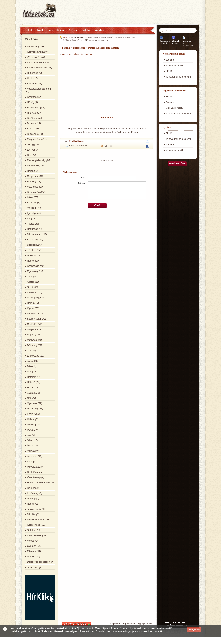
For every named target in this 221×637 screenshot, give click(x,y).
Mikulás (31, 514)
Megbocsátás (34, 139)
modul (176, 42)
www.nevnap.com (101, 40)
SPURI (169, 71)
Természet (32, 567)
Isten (29, 461)
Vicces (30, 540)
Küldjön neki (68, 40)
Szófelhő (86, 30)
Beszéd (31, 128)
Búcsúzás (32, 133)
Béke (30, 366)
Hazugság (32, 229)
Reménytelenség (36, 160)
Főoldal (28, 30)
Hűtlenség (32, 73)
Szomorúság (34, 318)
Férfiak (31, 413)
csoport (165, 42)
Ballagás (32, 487)
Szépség (32, 244)
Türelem (31, 250)
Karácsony (33, 493)
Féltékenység (34, 107)
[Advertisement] (107, 85)
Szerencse (33, 165)
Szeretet (31, 313)
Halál (30, 170)
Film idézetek (34, 535)
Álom (30, 361)
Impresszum (129, 623)
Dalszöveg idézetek (37, 561)
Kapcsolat (115, 623)
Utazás (31, 255)
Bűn (29, 371)
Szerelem (32, 46)
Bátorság (32, 345)
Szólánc (170, 59)
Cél (29, 350)
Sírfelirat (31, 530)
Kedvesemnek (35, 51)
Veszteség (32, 186)
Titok (29, 276)
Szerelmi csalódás (37, 67)
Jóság (30, 144)
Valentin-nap (34, 477)
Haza (30, 387)
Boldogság (33, 297)
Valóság (31, 207)
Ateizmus (32, 456)
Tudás (30, 223)
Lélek (30, 197)
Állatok (30, 281)
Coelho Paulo (76, 141)
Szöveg (81, 183)
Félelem (31, 551)
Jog (29, 435)
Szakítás (32, 96)
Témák (40, 30)
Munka (30, 424)
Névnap (31, 498)
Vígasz (31, 334)
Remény (31, 181)
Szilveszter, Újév (36, 519)
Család (31, 392)
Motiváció (32, 340)
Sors (29, 155)
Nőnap (30, 503)
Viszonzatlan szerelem (39, 88)
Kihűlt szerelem (35, 62)
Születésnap (34, 472)
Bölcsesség (33, 192)
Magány (31, 329)
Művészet (32, 466)
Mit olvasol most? (174, 65)
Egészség (32, 271)
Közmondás (33, 524)
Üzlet (30, 445)
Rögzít (97, 206)
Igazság (31, 213)
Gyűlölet (31, 546)
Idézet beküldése (56, 30)
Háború (31, 382)
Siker (30, 440)
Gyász (30, 308)
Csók (30, 78)
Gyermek (32, 403)
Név (83, 178)
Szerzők (73, 30)
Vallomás (32, 83)
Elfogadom (194, 629)
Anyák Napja (34, 509)
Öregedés (32, 176)
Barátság (32, 118)
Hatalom (31, 376)
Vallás (30, 450)
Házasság (32, 408)
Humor (30, 260)
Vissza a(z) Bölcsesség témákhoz (77, 54)
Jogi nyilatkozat (145, 623)
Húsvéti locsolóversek (39, 482)
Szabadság (33, 266)
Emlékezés (33, 355)
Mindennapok (34, 234)
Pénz (30, 429)
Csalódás (32, 324)
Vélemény (32, 239)
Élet (29, 149)
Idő (28, 218)
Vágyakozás (33, 57)
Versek (99, 30)
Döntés (31, 556)
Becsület (32, 202)
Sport (30, 287)
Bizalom (31, 123)
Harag (30, 303)
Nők (29, 398)
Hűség (30, 102)
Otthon (30, 419)
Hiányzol (32, 112)
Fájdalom (32, 292)
